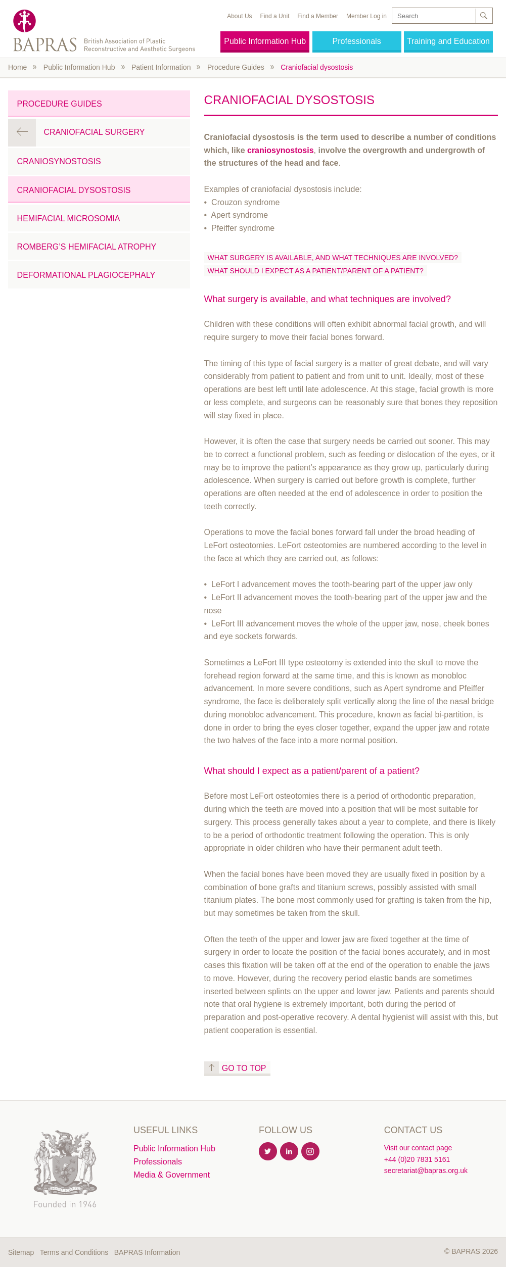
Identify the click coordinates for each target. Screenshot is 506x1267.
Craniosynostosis (59, 161)
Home (17, 67)
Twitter (268, 1151)
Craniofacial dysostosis (317, 67)
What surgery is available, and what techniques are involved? (333, 258)
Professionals (357, 41)
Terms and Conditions (74, 1252)
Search (483, 16)
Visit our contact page (418, 1148)
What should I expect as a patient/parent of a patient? (316, 271)
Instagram (310, 1151)
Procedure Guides (235, 67)
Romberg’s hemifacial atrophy (87, 246)
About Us (239, 16)
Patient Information (161, 67)
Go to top (244, 1068)
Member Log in (366, 16)
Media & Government (171, 1175)
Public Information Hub (265, 41)
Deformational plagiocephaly (86, 275)
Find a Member (317, 16)
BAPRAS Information (147, 1252)
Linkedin (289, 1151)
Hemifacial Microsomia (68, 218)
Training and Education (448, 41)
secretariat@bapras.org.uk (426, 1170)
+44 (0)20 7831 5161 (417, 1159)
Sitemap (21, 1252)
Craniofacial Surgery (94, 132)
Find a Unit (274, 16)
